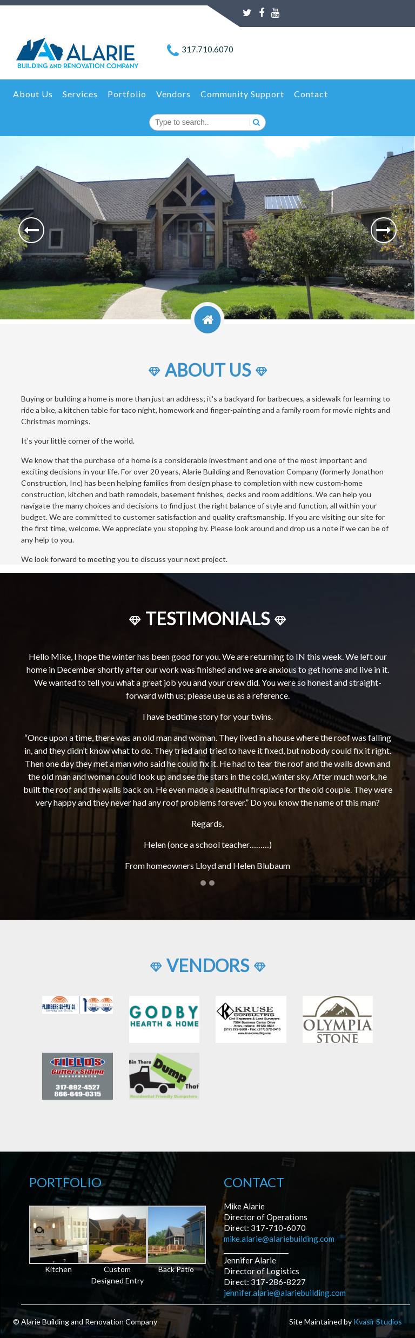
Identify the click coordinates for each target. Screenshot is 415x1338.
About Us (33, 94)
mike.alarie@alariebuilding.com (279, 1238)
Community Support (242, 94)
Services (80, 94)
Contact (311, 94)
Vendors (173, 94)
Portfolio (127, 94)
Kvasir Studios (377, 1321)
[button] (31, 230)
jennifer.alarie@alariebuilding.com (285, 1292)
